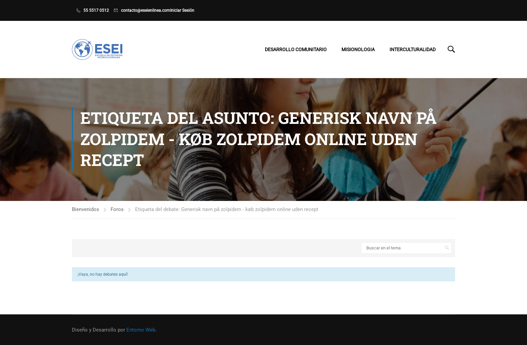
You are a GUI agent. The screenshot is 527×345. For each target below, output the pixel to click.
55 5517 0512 (96, 10)
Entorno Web (140, 330)
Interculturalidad (413, 49)
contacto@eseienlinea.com (145, 10)
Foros (117, 210)
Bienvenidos (85, 210)
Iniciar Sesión (182, 10)
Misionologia (358, 49)
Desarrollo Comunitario (296, 49)
